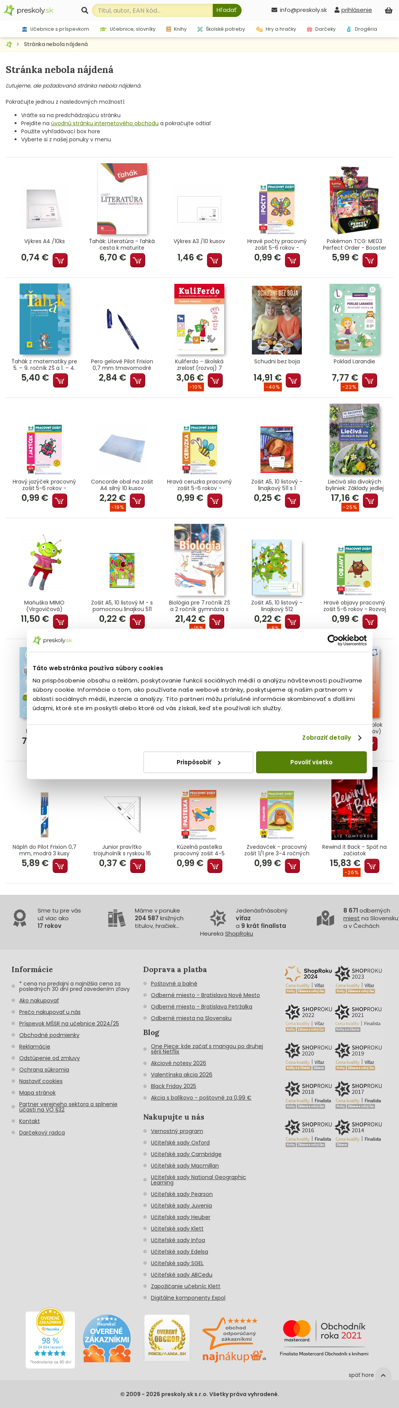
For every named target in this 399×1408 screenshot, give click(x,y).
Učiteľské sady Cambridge (186, 1154)
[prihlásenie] (353, 10)
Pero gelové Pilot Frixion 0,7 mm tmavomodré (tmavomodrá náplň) (122, 364)
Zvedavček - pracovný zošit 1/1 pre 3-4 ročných (277, 850)
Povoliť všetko (311, 762)
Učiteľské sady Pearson (182, 1194)
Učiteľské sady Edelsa (179, 1252)
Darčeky (321, 29)
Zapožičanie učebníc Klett (185, 1286)
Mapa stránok (37, 1093)
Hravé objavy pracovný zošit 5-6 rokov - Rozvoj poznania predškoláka (354, 606)
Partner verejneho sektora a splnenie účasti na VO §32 (68, 1106)
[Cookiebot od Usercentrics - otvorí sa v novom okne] (333, 640)
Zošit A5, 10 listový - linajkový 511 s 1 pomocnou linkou (277, 485)
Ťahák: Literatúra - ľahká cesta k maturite (122, 244)
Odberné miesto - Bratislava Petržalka (201, 1006)
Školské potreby (221, 29)
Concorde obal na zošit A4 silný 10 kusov (122, 485)
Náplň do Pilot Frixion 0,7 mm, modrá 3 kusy (44, 850)
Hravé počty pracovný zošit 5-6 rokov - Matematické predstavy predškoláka (277, 244)
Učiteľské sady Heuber (180, 1217)
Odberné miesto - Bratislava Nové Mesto (205, 995)
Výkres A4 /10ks (44, 241)
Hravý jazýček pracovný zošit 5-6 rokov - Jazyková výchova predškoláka (44, 485)
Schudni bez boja (277, 361)
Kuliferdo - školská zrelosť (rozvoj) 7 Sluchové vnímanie (199, 364)
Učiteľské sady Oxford (180, 1142)
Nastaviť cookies (41, 1081)
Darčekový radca (42, 1132)
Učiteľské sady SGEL (177, 1263)
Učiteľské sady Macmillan (185, 1165)
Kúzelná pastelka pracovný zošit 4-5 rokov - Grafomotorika (199, 850)
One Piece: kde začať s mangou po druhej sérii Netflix (207, 1048)
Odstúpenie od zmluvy (49, 1058)
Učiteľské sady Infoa (178, 1240)
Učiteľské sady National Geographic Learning (198, 1179)
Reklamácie (34, 1046)
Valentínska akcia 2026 (181, 1074)
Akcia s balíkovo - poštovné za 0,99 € (201, 1098)
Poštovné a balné (174, 983)
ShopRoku (239, 933)
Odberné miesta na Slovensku (191, 1018)
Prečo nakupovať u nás (50, 1012)
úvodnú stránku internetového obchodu (105, 123)
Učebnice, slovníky (128, 29)
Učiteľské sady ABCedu (181, 1275)
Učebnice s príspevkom (55, 29)
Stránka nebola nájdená (56, 44)
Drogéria (361, 29)
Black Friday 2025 (173, 1086)
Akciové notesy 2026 (178, 1063)
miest (351, 918)
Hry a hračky (276, 29)
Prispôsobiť (198, 762)
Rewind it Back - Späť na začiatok (354, 850)
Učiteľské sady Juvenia (181, 1205)
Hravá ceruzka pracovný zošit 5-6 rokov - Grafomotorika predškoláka (199, 485)
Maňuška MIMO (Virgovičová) (44, 606)
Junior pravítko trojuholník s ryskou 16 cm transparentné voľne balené (122, 850)
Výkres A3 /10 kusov (199, 241)
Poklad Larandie (354, 361)
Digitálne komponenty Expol (188, 1298)
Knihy (176, 29)
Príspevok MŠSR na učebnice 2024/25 (69, 1023)
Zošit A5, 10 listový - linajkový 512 (277, 606)
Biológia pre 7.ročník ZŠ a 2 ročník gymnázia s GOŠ (199, 606)
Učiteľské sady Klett (177, 1228)
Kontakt (29, 1121)
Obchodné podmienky (49, 1035)
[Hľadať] (227, 10)
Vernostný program (177, 1131)
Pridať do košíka (60, 260)
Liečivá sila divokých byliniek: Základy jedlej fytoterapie (355, 485)
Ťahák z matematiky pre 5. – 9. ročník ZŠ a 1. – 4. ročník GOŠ (44, 364)
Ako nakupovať (39, 1000)
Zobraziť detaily (326, 738)
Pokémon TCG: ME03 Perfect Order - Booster (354, 244)
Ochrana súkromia (44, 1069)
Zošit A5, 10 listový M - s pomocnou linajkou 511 (122, 606)
